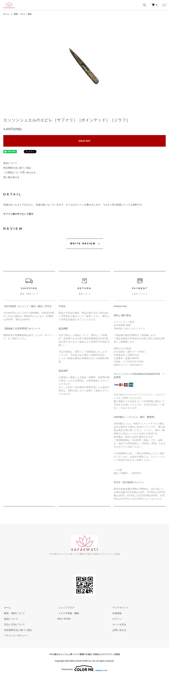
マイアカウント (120, 607)
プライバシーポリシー (14, 635)
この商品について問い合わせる (19, 172)
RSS (59, 618)
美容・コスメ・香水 (23, 14)
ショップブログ (65, 607)
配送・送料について (13, 613)
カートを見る (118, 624)
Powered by (84, 668)
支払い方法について (13, 624)
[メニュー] (164, 5)
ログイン (116, 618)
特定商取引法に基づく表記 (17, 167)
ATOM (67, 618)
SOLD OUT (84, 141)
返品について (10, 163)
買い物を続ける (11, 177)
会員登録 (116, 613)
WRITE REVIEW (83, 243)
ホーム (6, 14)
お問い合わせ (118, 630)
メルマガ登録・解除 (67, 613)
